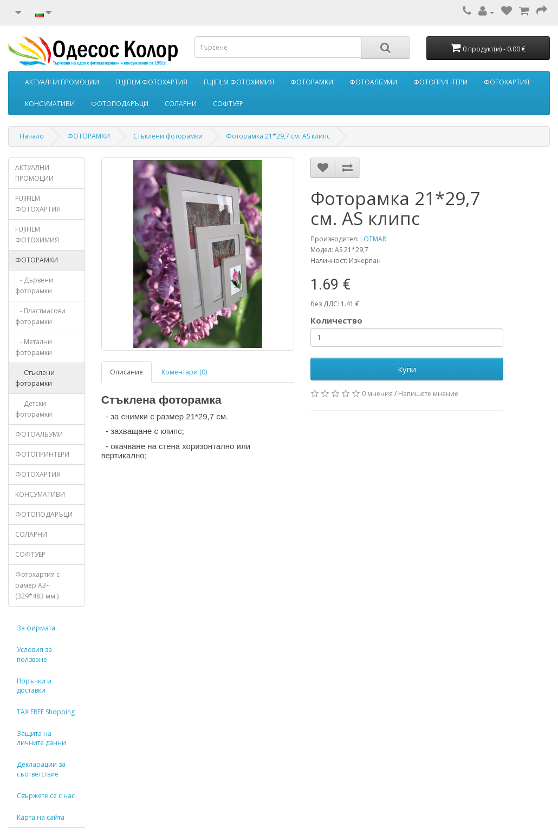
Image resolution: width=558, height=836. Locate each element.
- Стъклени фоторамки (35, 378)
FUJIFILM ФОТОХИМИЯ (239, 82)
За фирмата (36, 628)
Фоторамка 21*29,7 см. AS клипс (278, 136)
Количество (336, 320)
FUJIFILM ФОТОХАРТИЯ (151, 82)
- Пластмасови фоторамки (40, 316)
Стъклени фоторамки (168, 136)
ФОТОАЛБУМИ (373, 82)
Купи (407, 369)
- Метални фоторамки (33, 347)
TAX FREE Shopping (46, 711)
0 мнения (377, 393)
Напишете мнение (428, 393)
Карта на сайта (40, 817)
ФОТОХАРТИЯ (506, 82)
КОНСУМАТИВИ (50, 103)
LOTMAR (373, 238)
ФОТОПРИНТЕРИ (440, 82)
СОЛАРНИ (181, 103)
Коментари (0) (184, 372)
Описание (126, 372)
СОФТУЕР (228, 103)
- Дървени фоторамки (34, 285)
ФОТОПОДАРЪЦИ (119, 103)
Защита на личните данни (41, 738)
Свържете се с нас (46, 795)
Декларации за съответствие (41, 769)
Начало (32, 136)
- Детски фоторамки (33, 409)
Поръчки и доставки (34, 685)
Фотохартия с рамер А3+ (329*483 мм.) (37, 585)
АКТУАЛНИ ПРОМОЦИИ (62, 82)
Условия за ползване (34, 654)
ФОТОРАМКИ (311, 82)
